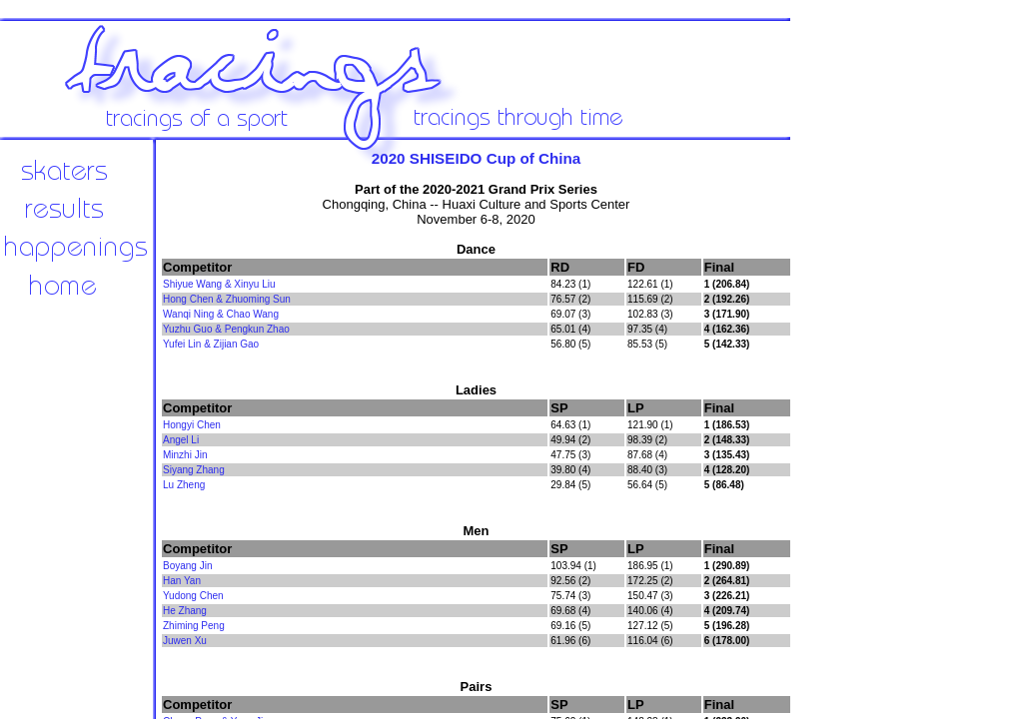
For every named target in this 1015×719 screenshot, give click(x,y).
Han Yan (182, 580)
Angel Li (181, 439)
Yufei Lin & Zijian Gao (211, 344)
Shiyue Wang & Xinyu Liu (219, 284)
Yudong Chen (193, 595)
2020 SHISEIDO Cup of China (476, 158)
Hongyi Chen (192, 424)
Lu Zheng (184, 484)
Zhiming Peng (194, 625)
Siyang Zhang (194, 469)
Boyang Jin (187, 565)
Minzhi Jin (185, 454)
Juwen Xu (185, 640)
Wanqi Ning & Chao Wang (221, 314)
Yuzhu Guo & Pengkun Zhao (226, 329)
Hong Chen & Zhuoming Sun (227, 299)
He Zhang (185, 610)
